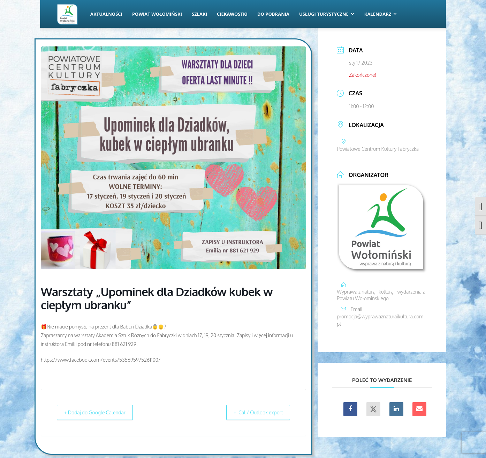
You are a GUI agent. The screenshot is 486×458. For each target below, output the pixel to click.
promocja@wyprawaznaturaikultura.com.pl (381, 320)
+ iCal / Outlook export (254, 412)
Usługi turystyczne (326, 14)
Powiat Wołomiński (157, 14)
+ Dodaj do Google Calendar (99, 412)
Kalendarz (380, 14)
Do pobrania (273, 14)
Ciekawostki (232, 14)
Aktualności (106, 14)
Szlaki (199, 14)
